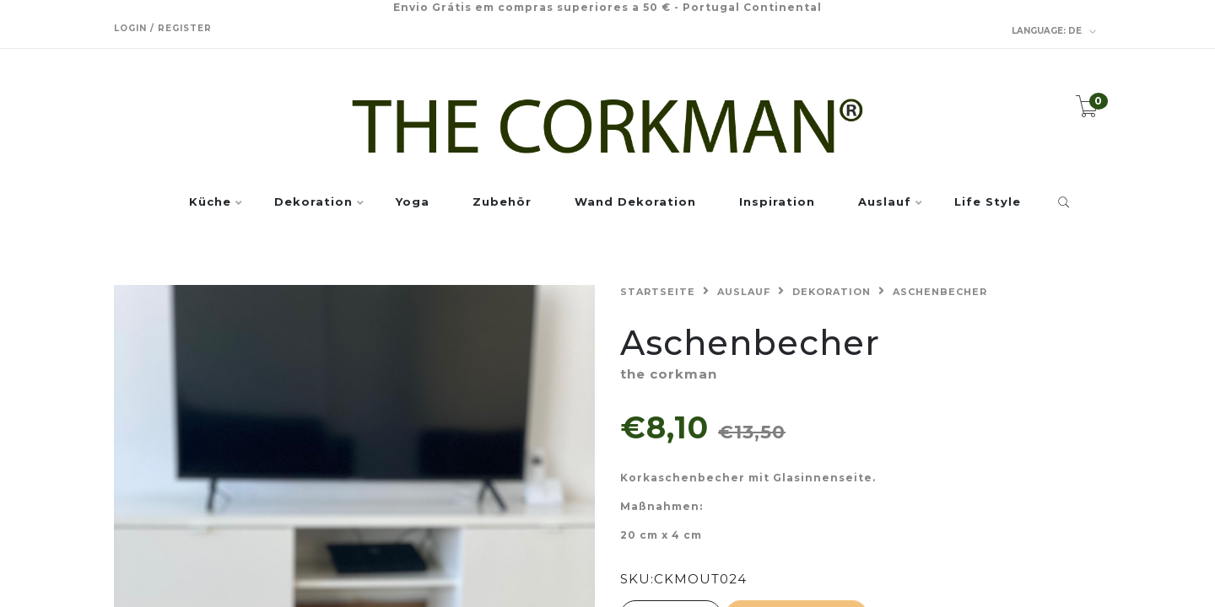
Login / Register (163, 28)
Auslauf (884, 202)
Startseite (657, 292)
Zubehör (502, 202)
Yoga (412, 202)
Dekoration (313, 202)
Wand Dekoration (635, 202)
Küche (210, 202)
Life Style (987, 202)
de (1054, 31)
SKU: (637, 579)
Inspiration (777, 202)
